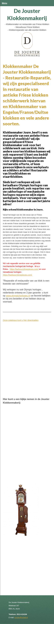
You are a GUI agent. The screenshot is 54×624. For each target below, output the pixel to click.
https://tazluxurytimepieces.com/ (24, 269)
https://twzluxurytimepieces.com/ (17, 275)
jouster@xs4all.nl (21, 618)
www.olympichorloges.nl (18, 295)
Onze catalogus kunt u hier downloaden (20, 320)
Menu (4, 3)
